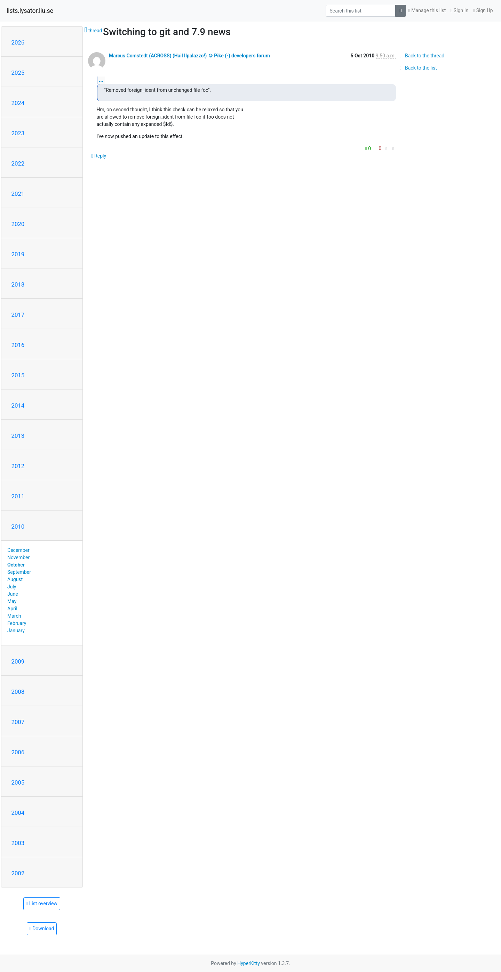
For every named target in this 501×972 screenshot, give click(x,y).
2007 (18, 721)
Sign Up (483, 10)
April (12, 608)
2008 (18, 691)
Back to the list (417, 68)
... (101, 80)
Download (42, 928)
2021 (18, 193)
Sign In (459, 10)
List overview (41, 903)
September (19, 572)
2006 (18, 752)
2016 (18, 345)
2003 (18, 843)
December (18, 550)
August (15, 579)
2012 (18, 466)
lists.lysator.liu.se (30, 10)
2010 (18, 526)
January (16, 630)
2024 (18, 102)
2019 (18, 254)
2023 (18, 133)
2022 (18, 163)
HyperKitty (248, 963)
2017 (18, 314)
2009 (18, 661)
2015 (18, 375)
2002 (18, 873)
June (12, 594)
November (18, 557)
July (11, 586)
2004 (18, 812)
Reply (99, 156)
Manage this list (427, 10)
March (14, 616)
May (11, 601)
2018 (18, 284)
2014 (18, 405)
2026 (18, 42)
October (16, 565)
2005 (18, 782)
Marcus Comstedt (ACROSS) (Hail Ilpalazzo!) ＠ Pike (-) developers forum (189, 55)
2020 (18, 223)
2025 (18, 72)
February (16, 623)
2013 (18, 435)
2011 (18, 496)
